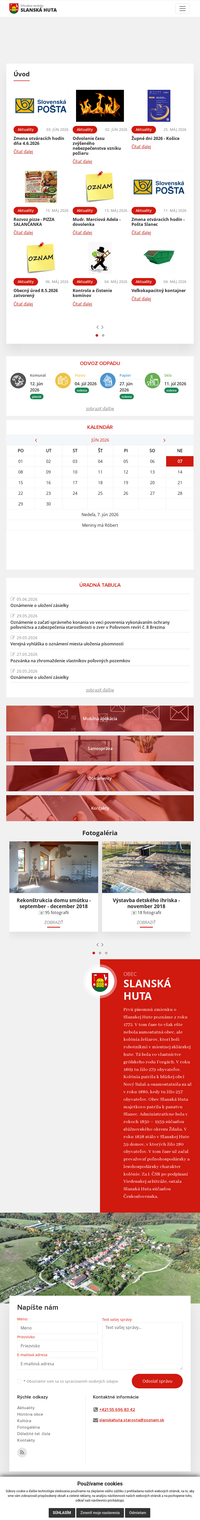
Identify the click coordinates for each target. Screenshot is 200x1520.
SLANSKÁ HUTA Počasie (100, 550)
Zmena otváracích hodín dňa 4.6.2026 (39, 141)
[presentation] (97, 327)
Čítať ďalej (23, 151)
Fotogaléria (28, 1427)
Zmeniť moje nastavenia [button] (100, 1513)
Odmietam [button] (137, 1513)
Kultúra (24, 1421)
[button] (97, 335)
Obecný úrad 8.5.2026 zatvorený (36, 293)
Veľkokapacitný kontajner (159, 290)
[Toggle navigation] (182, 8)
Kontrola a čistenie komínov (92, 293)
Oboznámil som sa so (70, 1381)
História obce (30, 1414)
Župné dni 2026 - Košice (155, 138)
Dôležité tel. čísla (33, 1434)
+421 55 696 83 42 (117, 1410)
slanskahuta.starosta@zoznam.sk (131, 1420)
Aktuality (26, 1408)
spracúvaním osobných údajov (91, 1381)
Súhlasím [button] (62, 1513)
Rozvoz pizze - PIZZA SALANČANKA (34, 222)
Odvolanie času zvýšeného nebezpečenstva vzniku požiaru (97, 146)
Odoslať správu (157, 1381)
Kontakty (26, 1440)
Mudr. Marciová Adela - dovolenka (97, 222)
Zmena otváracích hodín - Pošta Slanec (158, 222)
